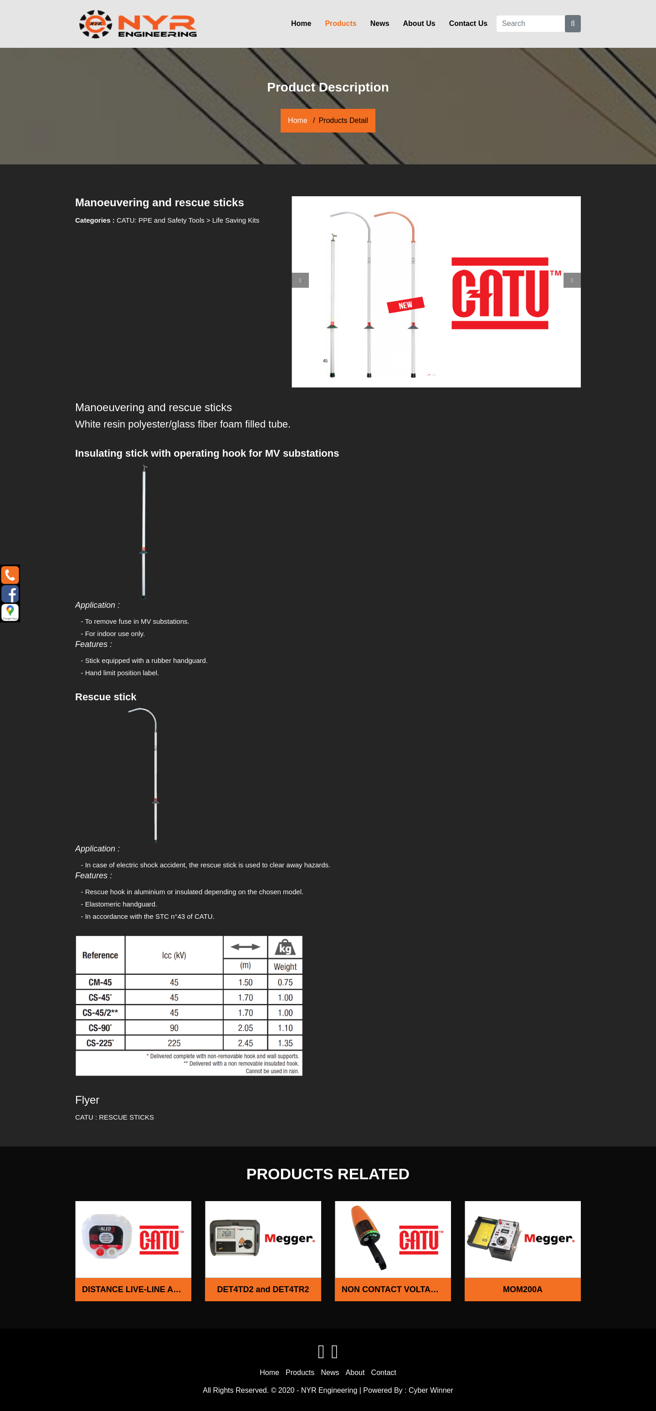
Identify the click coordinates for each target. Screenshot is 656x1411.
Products (340, 23)
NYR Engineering (329, 1390)
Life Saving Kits (235, 220)
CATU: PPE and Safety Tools (161, 220)
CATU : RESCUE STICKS (114, 1117)
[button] (300, 280)
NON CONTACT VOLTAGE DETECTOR (396, 1289)
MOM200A (523, 1289)
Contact (383, 1372)
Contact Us (468, 23)
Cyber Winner (431, 1390)
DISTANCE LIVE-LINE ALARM (136, 1289)
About (355, 1372)
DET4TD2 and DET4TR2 (263, 1289)
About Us (419, 23)
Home (301, 23)
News (380, 23)
